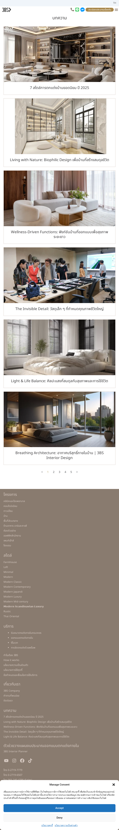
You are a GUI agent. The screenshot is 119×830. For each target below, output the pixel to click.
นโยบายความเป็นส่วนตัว (66, 825)
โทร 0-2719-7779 (13, 770)
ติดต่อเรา (8, 700)
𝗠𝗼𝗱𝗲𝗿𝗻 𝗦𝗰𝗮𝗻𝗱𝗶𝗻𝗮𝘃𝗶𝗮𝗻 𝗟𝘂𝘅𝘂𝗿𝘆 (24, 606)
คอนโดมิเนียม (10, 506)
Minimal (8, 572)
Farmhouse (10, 562)
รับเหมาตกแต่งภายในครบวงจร (26, 633)
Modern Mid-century (16, 601)
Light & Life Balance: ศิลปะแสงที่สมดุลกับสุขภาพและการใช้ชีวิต (59, 381)
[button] (113, 784)
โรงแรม (7, 545)
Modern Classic (13, 582)
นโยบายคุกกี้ (47, 825)
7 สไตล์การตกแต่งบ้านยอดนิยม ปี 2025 (59, 88)
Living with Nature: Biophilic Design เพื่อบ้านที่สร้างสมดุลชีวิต (59, 160)
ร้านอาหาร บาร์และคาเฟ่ (15, 526)
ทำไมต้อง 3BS (11, 655)
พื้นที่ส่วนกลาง (11, 521)
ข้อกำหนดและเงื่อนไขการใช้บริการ (20, 675)
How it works (11, 660)
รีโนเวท (14, 643)
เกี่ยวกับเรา (12, 684)
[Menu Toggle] (116, 9)
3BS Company (12, 691)
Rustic (7, 611)
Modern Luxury (13, 597)
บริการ (9, 626)
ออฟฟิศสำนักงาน (12, 536)
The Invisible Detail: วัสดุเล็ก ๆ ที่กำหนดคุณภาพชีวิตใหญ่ (59, 309)
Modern (8, 577)
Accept (59, 808)
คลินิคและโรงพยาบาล (14, 501)
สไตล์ (8, 555)
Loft (6, 567)
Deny (60, 817)
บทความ (10, 711)
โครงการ (10, 495)
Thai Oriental (11, 616)
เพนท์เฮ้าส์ (9, 540)
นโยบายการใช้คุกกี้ (13, 670)
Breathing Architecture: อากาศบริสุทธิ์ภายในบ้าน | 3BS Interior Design (59, 455)
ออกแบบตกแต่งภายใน (22, 638)
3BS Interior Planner (16, 751)
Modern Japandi (13, 592)
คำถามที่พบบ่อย (11, 696)
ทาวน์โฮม (8, 511)
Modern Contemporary (17, 587)
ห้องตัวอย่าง (10, 531)
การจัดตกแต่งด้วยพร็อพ (23, 648)
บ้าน (6, 516)
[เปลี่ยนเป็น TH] (114, 3)
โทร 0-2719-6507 (13, 775)
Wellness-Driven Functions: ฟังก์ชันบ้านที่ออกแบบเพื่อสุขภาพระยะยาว (59, 234)
